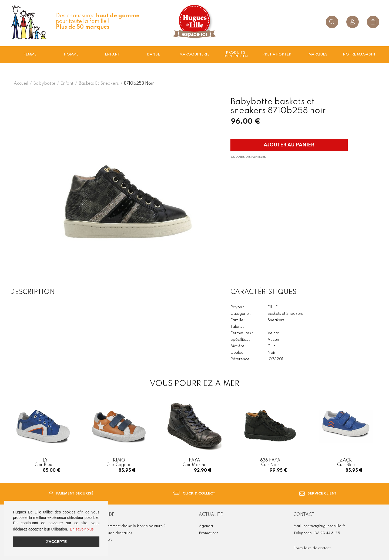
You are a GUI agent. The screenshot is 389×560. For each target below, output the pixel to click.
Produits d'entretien (235, 54)
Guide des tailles (118, 533)
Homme (71, 54)
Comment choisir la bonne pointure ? (135, 526)
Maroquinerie (194, 54)
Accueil (21, 83)
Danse (153, 54)
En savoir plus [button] (82, 529)
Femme (30, 54)
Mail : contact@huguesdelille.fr (319, 526)
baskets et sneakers (99, 83)
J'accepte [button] (56, 541)
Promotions (208, 533)
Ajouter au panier (289, 145)
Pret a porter (276, 54)
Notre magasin (359, 54)
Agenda (206, 526)
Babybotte (44, 83)
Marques (317, 54)
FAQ (108, 540)
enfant (112, 54)
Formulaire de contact (312, 548)
